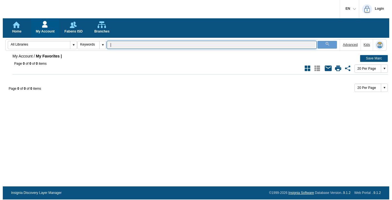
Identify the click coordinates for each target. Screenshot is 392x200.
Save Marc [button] (374, 58)
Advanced (350, 45)
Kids (367, 45)
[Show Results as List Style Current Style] (317, 68)
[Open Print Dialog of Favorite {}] (338, 68)
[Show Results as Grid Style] (307, 68)
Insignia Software (301, 193)
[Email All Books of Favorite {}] (328, 68)
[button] (73, 45)
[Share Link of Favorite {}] (348, 68)
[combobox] (39, 44)
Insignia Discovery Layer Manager (36, 193)
